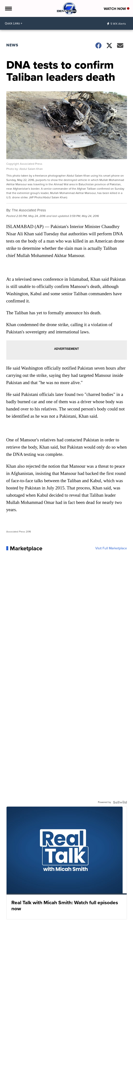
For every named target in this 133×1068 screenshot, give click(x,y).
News (12, 45)
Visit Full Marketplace (111, 548)
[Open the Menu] (8, 8)
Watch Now (116, 8)
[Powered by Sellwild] (120, 802)
